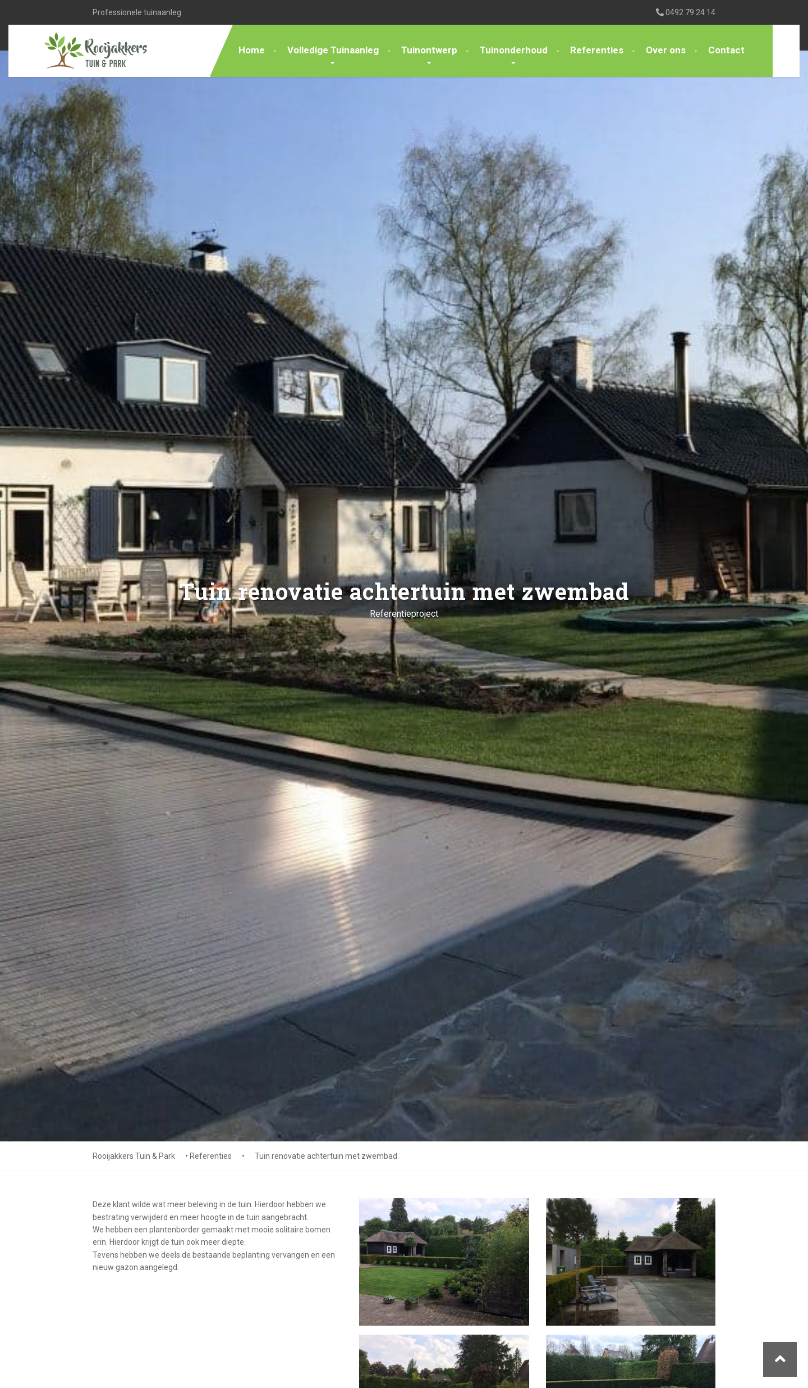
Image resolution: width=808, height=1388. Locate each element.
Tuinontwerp (429, 50)
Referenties (596, 50)
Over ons (666, 50)
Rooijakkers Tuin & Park (134, 1156)
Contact (726, 50)
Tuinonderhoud (514, 50)
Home (251, 50)
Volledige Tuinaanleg (333, 50)
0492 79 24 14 (685, 12)
